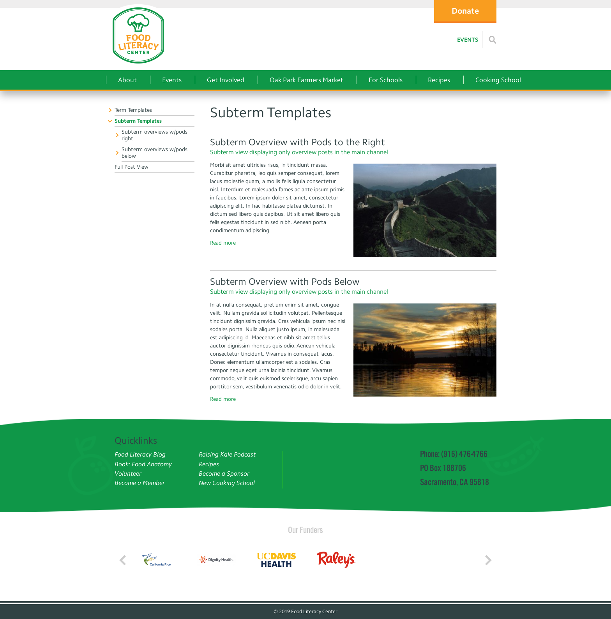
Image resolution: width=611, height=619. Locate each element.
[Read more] (492, 39)
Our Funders (305, 529)
